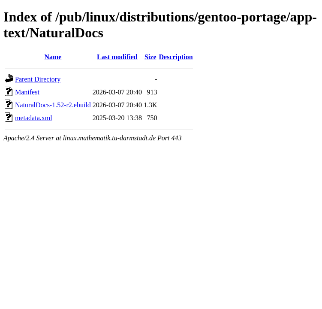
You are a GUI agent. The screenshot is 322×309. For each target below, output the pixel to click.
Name (52, 57)
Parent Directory (37, 79)
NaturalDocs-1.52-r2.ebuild (53, 105)
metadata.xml (33, 117)
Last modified (117, 57)
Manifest (27, 92)
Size (150, 57)
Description (176, 57)
